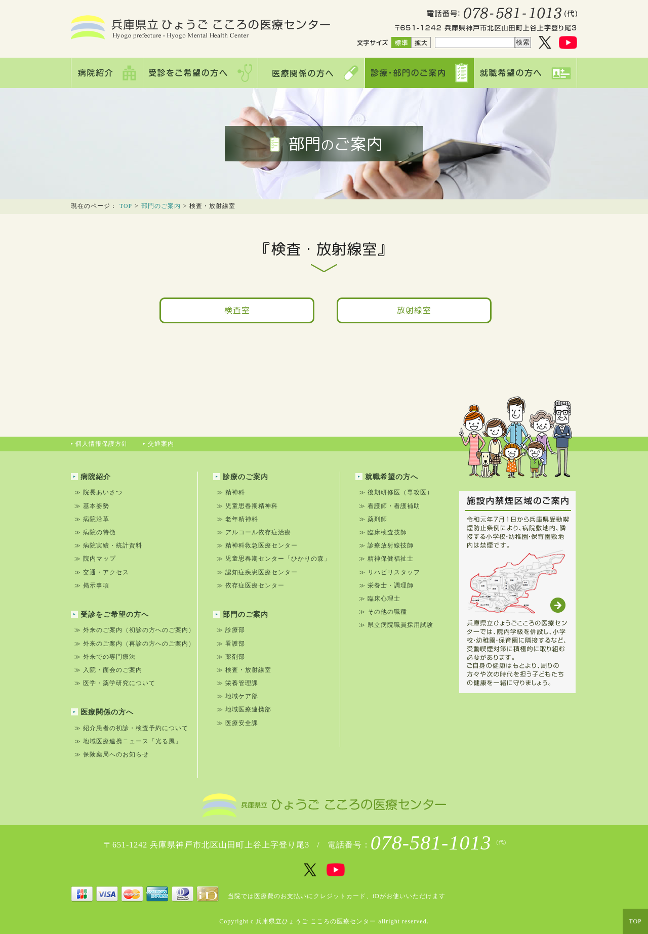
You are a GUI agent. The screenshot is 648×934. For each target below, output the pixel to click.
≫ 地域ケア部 (237, 696)
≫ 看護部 (231, 643)
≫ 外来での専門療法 (105, 656)
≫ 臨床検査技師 (383, 532)
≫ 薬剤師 (373, 519)
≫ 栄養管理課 (237, 683)
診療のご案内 (240, 477)
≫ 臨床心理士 (379, 598)
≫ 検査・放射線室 (244, 669)
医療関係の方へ (102, 712)
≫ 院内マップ (95, 558)
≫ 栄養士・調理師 (386, 585)
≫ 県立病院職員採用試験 (396, 624)
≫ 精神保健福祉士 (386, 558)
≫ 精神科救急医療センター (257, 545)
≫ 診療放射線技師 (386, 545)
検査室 (237, 310)
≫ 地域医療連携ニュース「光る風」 (128, 741)
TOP (125, 206)
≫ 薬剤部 (231, 656)
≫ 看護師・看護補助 (389, 506)
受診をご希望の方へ (110, 614)
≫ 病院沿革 (91, 519)
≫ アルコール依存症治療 (254, 532)
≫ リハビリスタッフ (389, 572)
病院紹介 (91, 477)
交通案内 (158, 443)
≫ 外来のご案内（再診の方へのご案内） (134, 643)
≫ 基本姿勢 (91, 506)
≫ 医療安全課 (237, 723)
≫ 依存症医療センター (251, 585)
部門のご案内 (161, 206)
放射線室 (414, 310)
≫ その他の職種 (383, 611)
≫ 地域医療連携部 (244, 709)
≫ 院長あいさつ (98, 492)
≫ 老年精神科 (237, 519)
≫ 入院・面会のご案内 (108, 669)
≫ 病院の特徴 (95, 532)
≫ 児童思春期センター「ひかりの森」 (274, 558)
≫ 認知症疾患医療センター (257, 572)
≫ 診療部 (231, 629)
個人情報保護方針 (99, 443)
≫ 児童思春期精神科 (247, 506)
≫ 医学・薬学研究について (114, 683)
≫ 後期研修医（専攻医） (396, 492)
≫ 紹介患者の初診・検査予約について (131, 728)
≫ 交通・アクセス (101, 572)
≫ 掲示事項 (91, 585)
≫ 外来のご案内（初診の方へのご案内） (134, 629)
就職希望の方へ (386, 477)
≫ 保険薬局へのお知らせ (111, 754)
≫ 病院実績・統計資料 (108, 545)
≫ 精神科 (231, 492)
